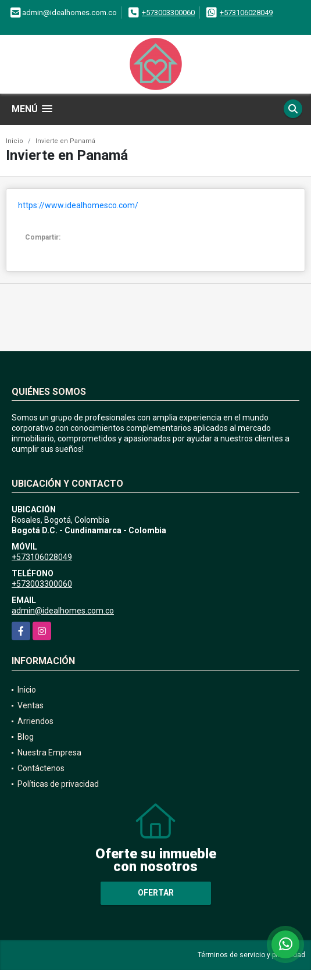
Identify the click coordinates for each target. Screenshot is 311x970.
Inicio (14, 141)
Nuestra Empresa (49, 752)
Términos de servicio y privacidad (251, 955)
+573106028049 (246, 12)
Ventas (30, 705)
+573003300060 (168, 12)
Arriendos (35, 721)
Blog (25, 736)
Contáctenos (41, 768)
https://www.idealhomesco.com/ (78, 205)
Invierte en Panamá (65, 141)
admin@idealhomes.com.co (63, 610)
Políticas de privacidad (58, 784)
